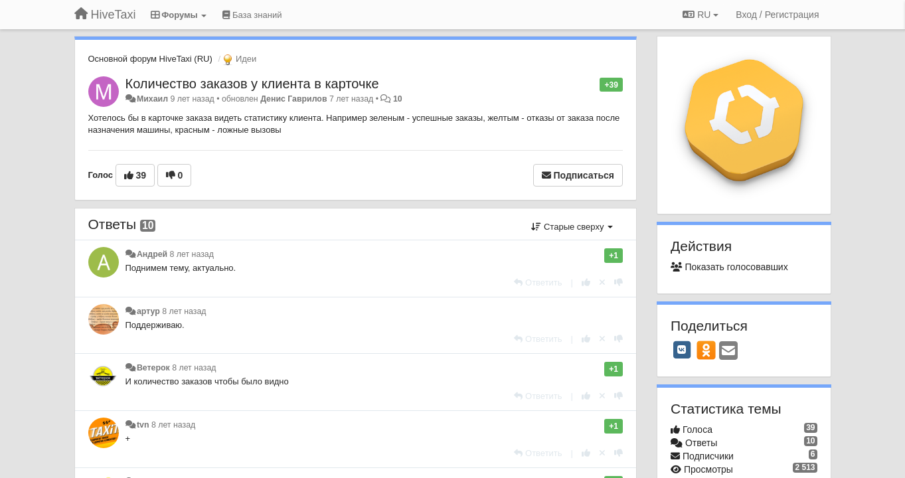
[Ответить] (538, 282)
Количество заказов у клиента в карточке (252, 83)
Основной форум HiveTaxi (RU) (150, 59)
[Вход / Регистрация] (777, 14)
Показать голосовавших (729, 267)
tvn (143, 425)
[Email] (728, 351)
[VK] (682, 350)
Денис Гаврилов (293, 99)
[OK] (706, 350)
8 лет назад (192, 254)
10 (397, 99)
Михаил (152, 99)
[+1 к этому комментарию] (586, 282)
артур (148, 311)
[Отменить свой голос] (602, 282)
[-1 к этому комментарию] (618, 282)
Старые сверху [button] (572, 227)
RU (700, 14)
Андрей (152, 254)
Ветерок (153, 367)
